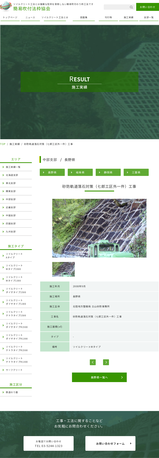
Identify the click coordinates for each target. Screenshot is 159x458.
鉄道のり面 (12, 392)
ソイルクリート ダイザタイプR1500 (17, 325)
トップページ (10, 17)
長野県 (52, 172)
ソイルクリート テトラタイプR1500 (17, 348)
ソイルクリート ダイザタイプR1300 (17, 336)
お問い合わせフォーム (110, 443)
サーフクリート (14, 369)
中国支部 (11, 215)
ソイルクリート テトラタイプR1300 (17, 360)
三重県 (136, 172)
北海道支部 (12, 175)
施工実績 (129, 17)
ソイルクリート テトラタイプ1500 (16, 313)
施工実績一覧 (13, 166)
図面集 (84, 17)
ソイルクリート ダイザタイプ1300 (16, 302)
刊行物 (108, 17)
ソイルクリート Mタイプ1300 (14, 278)
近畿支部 (11, 207)
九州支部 (11, 231)
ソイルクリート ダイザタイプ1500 (16, 290)
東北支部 (11, 183)
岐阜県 (80, 172)
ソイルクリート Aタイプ (14, 255)
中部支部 (11, 199)
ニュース (30, 17)
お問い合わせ (147, 7)
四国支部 (11, 223)
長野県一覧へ (99, 377)
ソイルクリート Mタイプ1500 (14, 267)
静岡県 (108, 172)
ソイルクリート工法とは (55, 17)
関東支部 (11, 191)
